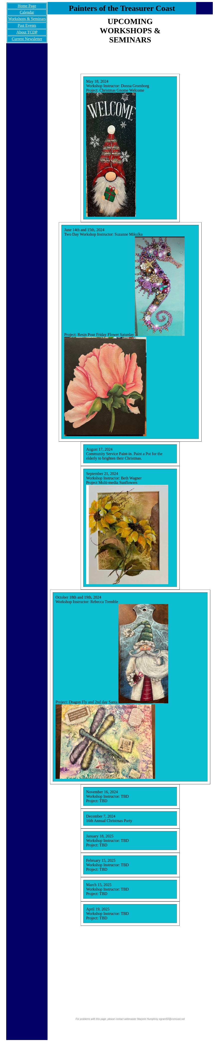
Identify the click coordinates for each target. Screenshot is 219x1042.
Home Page (27, 6)
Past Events (27, 25)
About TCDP (27, 32)
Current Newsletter (27, 39)
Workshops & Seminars (27, 19)
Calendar (27, 12)
